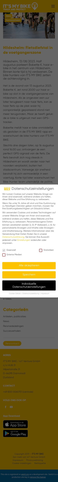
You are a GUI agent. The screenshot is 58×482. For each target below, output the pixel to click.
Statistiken (46, 250)
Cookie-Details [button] (15, 293)
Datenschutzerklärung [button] (31, 293)
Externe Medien (12, 254)
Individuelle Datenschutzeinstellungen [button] (29, 285)
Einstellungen (23, 240)
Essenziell (9, 250)
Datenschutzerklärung (13, 237)
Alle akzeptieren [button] (29, 265)
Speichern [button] (29, 274)
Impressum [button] (45, 293)
